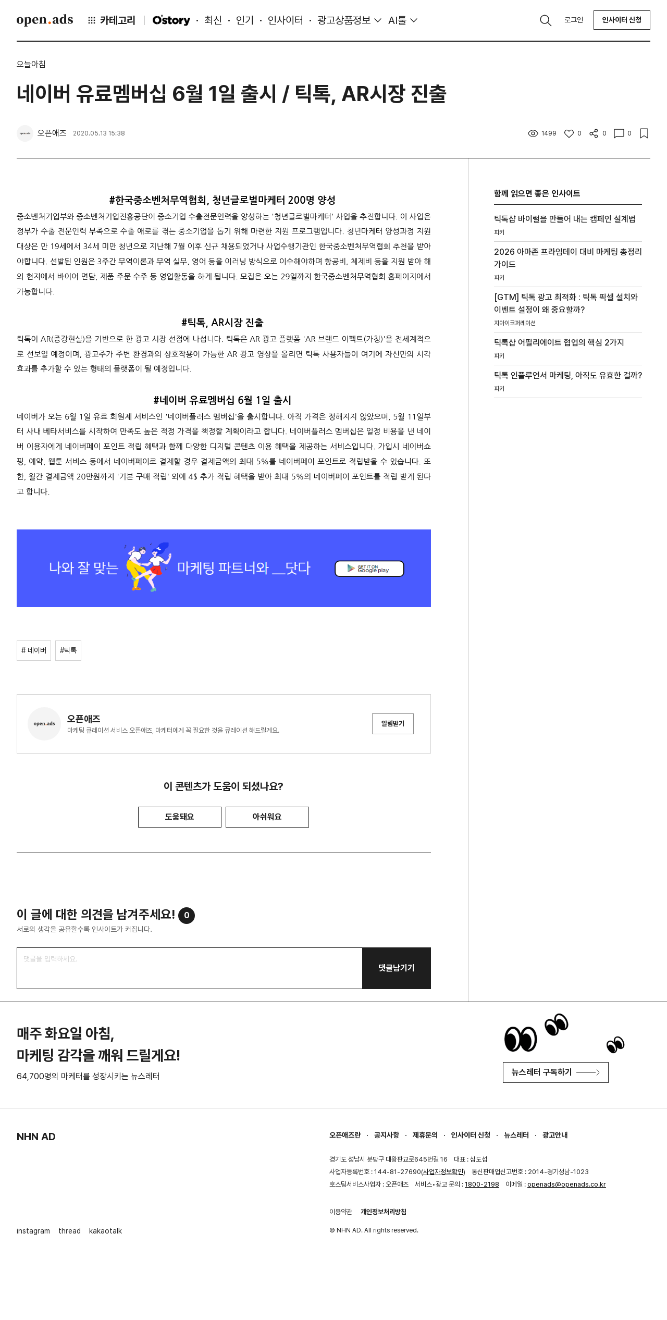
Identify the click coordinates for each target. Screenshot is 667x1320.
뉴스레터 (516, 1135)
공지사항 (386, 1135)
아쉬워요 (267, 817)
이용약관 (340, 1212)
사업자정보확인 (443, 1172)
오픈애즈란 (345, 1135)
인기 (245, 20)
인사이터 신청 (621, 20)
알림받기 (392, 723)
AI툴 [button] (397, 20)
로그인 (573, 20)
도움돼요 (179, 817)
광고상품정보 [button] (343, 20)
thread (69, 1231)
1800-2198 (482, 1184)
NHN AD (36, 1136)
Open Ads (45, 20)
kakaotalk (105, 1231)
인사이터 (285, 20)
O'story (171, 20)
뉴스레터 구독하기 (556, 1072)
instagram (33, 1231)
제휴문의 (425, 1135)
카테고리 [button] (111, 20)
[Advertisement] (568, 558)
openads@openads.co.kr (566, 1184)
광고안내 (554, 1135)
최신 (213, 20)
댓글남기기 (396, 968)
